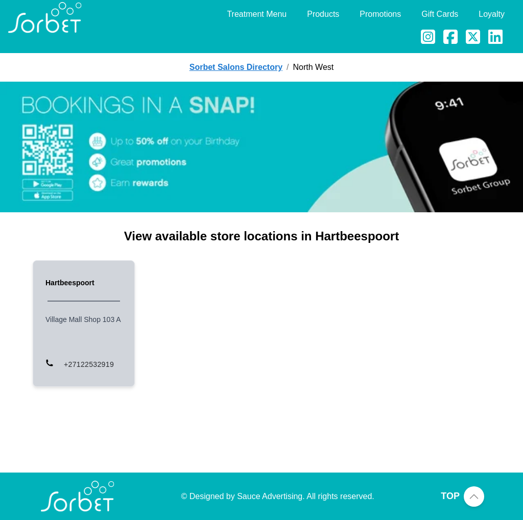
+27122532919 (89, 364)
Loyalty (492, 14)
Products (323, 14)
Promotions (380, 14)
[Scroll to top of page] (474, 496)
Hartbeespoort (69, 283)
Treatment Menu (257, 14)
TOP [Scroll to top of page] (450, 496)
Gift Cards (439, 14)
